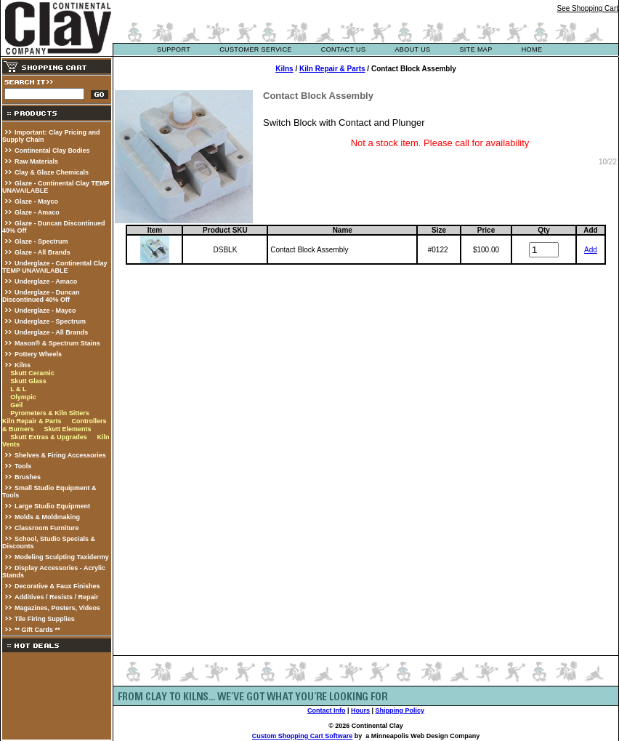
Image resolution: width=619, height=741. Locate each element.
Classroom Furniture (47, 528)
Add (590, 250)
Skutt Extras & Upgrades (48, 437)
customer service (255, 49)
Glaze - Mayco (36, 201)
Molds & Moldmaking (47, 517)
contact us (343, 49)
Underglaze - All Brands (51, 332)
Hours (360, 710)
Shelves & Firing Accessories (60, 455)
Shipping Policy (400, 710)
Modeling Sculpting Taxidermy (62, 557)
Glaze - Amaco (37, 212)
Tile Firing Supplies (45, 618)
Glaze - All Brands (42, 252)
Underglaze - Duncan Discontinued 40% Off (41, 296)
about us (412, 49)
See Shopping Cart (587, 8)
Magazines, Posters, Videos (57, 608)
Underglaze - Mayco (45, 310)
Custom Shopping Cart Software (302, 736)
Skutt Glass (28, 381)
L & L (18, 389)
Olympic (23, 397)
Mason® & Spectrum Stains (57, 343)
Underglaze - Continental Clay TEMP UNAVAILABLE (55, 267)
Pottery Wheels (38, 354)
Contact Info (326, 710)
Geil (16, 405)
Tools (23, 466)
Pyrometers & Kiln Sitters (49, 413)
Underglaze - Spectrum (50, 321)
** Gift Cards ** (37, 629)
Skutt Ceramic (32, 373)
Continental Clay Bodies (52, 150)
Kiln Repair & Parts (32, 421)
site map (475, 49)
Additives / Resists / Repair (57, 597)
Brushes (28, 477)
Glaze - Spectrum (41, 241)
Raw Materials (36, 161)
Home (532, 49)
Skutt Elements (67, 429)
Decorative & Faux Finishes (57, 586)
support (173, 49)
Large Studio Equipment (52, 506)
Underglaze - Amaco (46, 281)
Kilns (23, 365)
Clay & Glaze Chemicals (52, 172)
